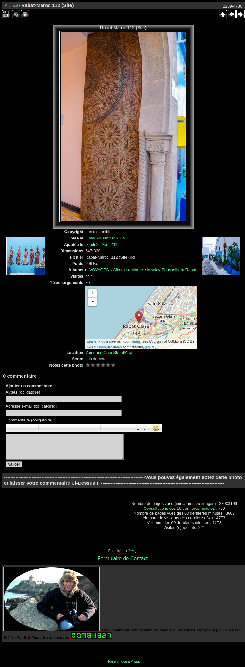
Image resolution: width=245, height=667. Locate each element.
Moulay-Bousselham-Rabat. (172, 269)
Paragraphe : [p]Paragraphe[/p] (45, 428)
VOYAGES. (99, 269)
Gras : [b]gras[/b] (10, 428)
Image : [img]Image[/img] (107, 428)
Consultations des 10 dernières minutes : (181, 508)
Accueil (11, 5)
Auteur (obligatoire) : (24, 392)
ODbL (150, 347)
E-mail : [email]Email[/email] (121, 428)
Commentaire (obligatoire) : (30, 420)
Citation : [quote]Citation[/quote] (66, 428)
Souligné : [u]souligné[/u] (24, 428)
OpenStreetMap (109, 347)
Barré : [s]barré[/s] (31, 428)
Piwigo (133, 551)
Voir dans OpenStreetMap (108, 352)
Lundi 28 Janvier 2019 (105, 238)
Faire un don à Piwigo (124, 661)
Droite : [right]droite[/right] (59, 428)
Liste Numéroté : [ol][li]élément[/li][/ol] (86, 428)
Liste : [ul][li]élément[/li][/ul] (79, 428)
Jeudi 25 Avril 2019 (102, 244)
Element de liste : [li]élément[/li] (93, 428)
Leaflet (92, 341)
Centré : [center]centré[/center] (52, 428)
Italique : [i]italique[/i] (17, 428)
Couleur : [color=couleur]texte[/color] (142, 428)
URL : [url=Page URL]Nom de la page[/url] (114, 428)
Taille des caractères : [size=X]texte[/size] (135, 428)
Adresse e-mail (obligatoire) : (32, 406)
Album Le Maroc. (128, 269)
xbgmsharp (131, 341)
